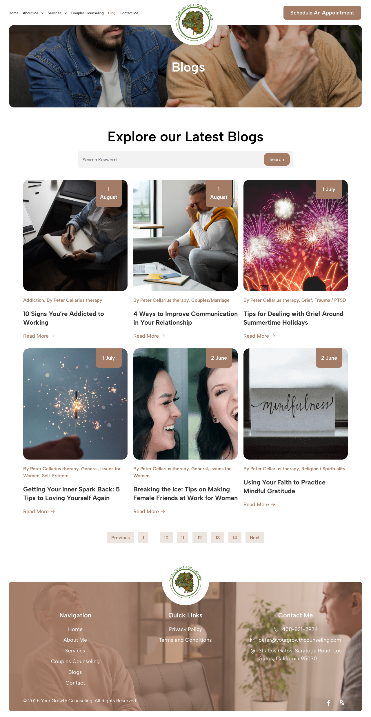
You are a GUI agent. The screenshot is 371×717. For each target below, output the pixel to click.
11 (184, 536)
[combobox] (171, 159)
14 (236, 536)
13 (219, 536)
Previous (120, 537)
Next (255, 537)
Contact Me (129, 13)
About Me (33, 13)
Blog (111, 13)
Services (57, 13)
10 (168, 536)
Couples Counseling (87, 13)
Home (14, 13)
